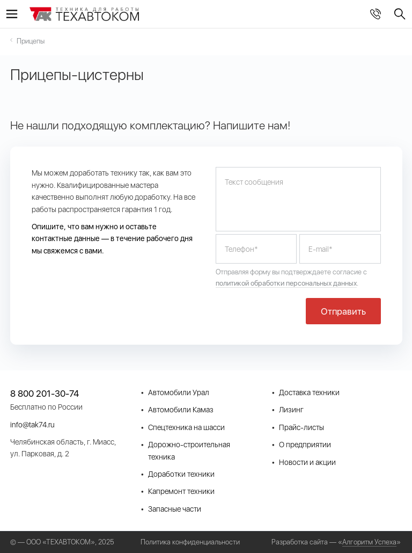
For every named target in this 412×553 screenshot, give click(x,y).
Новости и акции (307, 462)
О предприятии (305, 444)
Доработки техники (181, 474)
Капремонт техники (181, 491)
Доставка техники (309, 392)
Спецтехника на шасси (186, 427)
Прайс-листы (301, 427)
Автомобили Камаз (181, 409)
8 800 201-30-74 (376, 14)
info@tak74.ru (32, 424)
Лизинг (291, 409)
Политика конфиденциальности (190, 542)
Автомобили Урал (178, 392)
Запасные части (174, 509)
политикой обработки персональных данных (286, 283)
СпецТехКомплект (85, 15)
